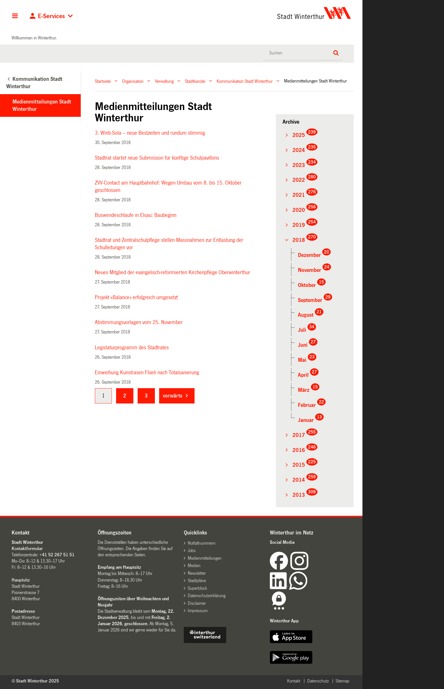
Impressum (198, 610)
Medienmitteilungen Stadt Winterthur (41, 105)
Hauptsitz (21, 580)
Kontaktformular (27, 548)
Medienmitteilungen (204, 558)
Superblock (197, 588)
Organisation (133, 81)
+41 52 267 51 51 (56, 554)
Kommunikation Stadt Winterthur (245, 81)
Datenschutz (318, 681)
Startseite (103, 81)
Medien (194, 565)
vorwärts (172, 396)
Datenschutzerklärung (206, 595)
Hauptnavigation (15, 16)
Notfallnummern (201, 543)
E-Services (51, 16)
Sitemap (342, 681)
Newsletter (197, 573)
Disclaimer (197, 603)
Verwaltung (164, 81)
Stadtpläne (197, 580)
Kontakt (293, 681)
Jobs (192, 550)
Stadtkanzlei (195, 81)
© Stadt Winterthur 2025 (35, 681)
